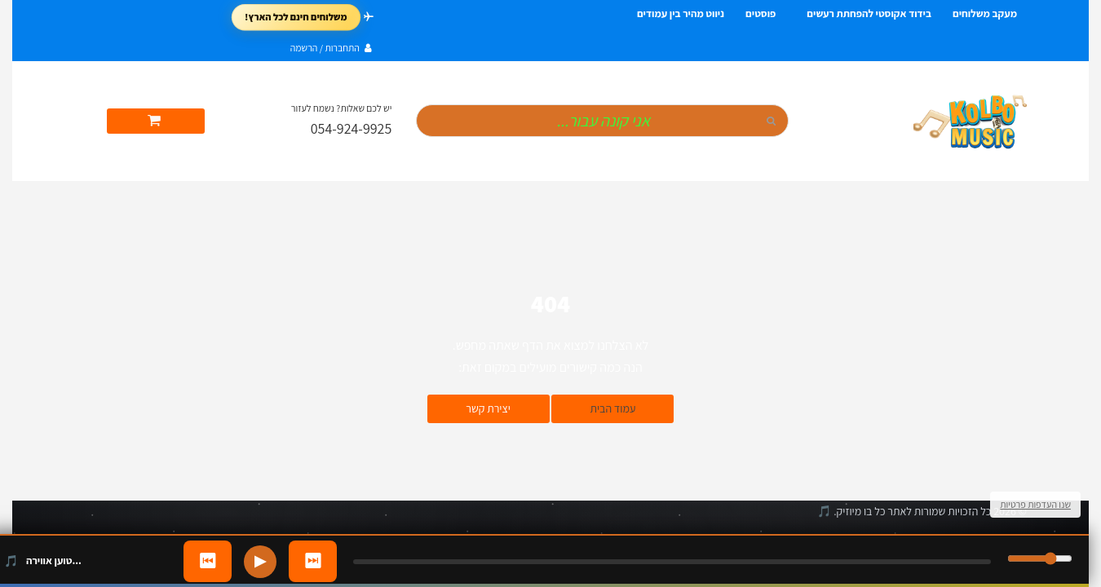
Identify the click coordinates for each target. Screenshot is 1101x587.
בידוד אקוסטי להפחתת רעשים (869, 13)
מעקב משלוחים (985, 13)
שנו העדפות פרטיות (1035, 504)
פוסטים (760, 13)
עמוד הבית (612, 408)
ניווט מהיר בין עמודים (680, 13)
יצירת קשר (488, 408)
